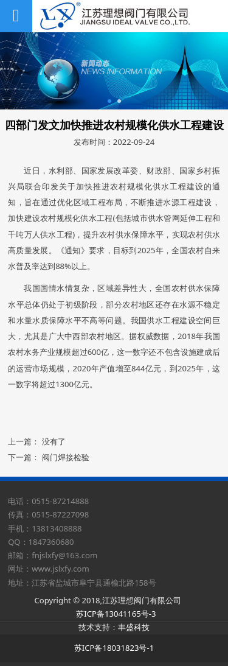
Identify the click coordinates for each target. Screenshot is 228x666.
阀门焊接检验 (65, 457)
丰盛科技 (134, 627)
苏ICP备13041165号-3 (116, 613)
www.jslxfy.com (60, 568)
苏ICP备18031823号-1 (114, 647)
